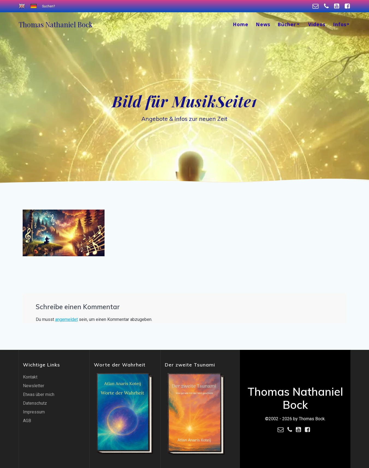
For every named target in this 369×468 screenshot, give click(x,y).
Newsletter (33, 385)
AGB (27, 420)
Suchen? (48, 6)
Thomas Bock (56, 24)
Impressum (34, 412)
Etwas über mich (38, 394)
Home (240, 24)
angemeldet (66, 319)
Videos (316, 24)
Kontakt (30, 377)
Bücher (287, 24)
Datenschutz (35, 403)
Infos (339, 24)
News (263, 24)
